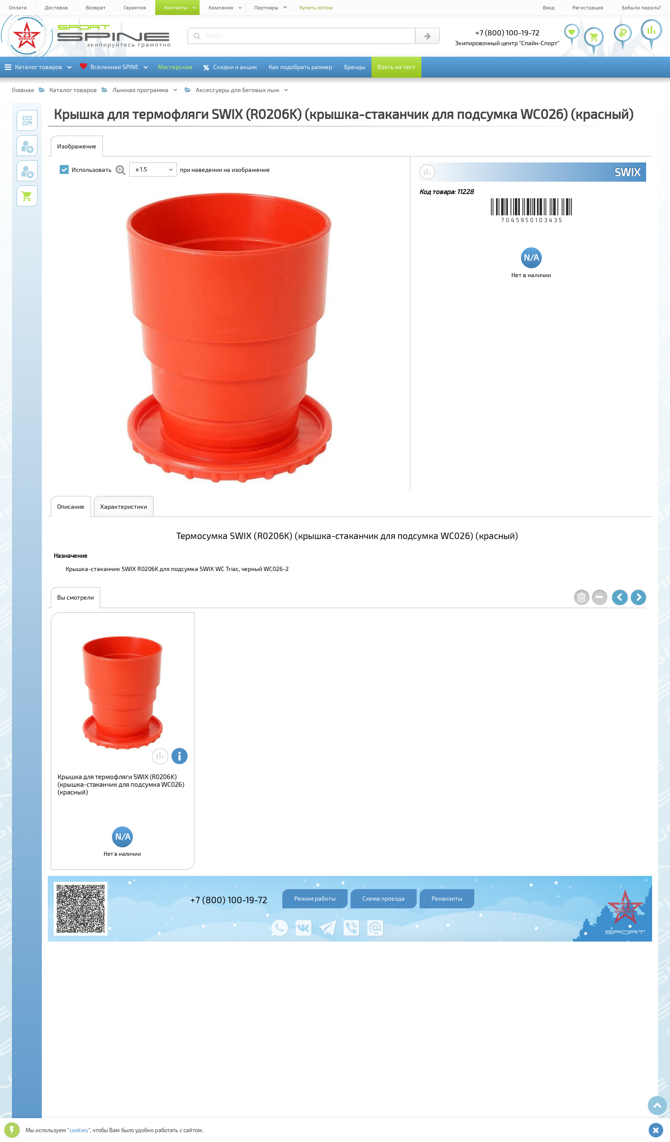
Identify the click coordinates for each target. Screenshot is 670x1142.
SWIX (627, 171)
